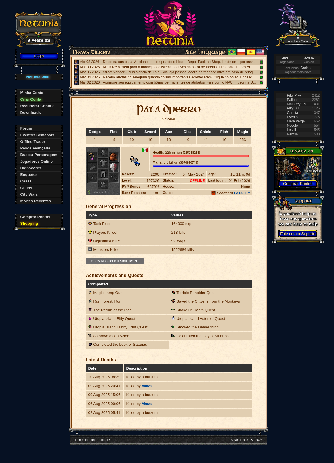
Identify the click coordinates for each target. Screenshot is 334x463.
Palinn (292, 100)
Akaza (147, 386)
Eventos (293, 117)
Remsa (292, 134)
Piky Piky (294, 95)
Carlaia (305, 68)
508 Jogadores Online (298, 40)
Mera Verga (296, 121)
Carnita (292, 113)
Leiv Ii (291, 130)
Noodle (292, 126)
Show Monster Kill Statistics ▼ (114, 261)
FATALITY (242, 193)
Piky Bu (293, 108)
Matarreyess (296, 104)
